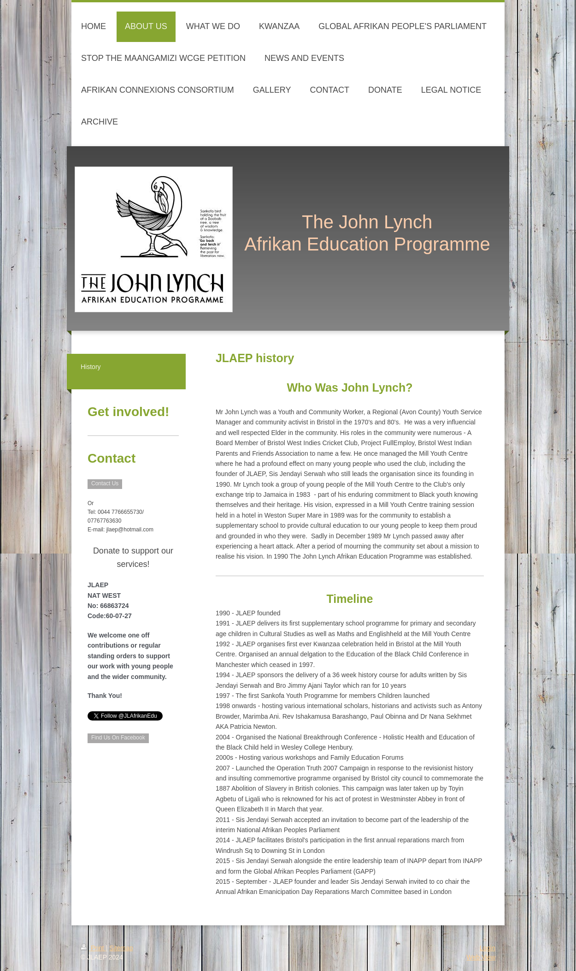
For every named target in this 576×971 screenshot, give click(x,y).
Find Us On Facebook (118, 737)
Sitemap (121, 948)
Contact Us (104, 483)
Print (93, 948)
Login (487, 948)
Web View (480, 957)
